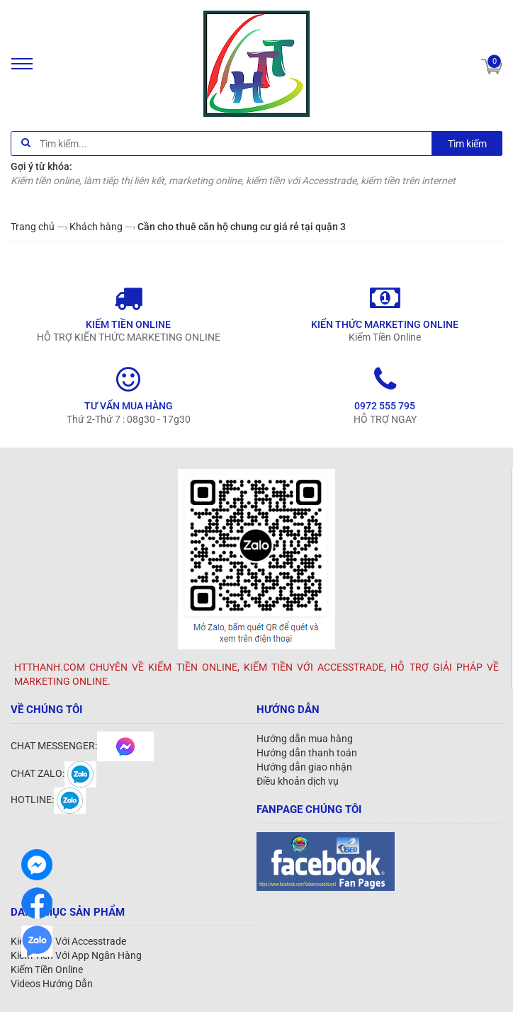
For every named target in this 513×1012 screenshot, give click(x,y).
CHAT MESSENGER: (82, 745)
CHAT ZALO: (53, 773)
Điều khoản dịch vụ (297, 781)
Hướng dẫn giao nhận (304, 767)
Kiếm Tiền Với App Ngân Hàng (76, 955)
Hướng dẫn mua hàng (304, 738)
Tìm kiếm (467, 143)
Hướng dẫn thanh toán (306, 752)
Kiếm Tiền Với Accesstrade (68, 941)
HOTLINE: (48, 799)
